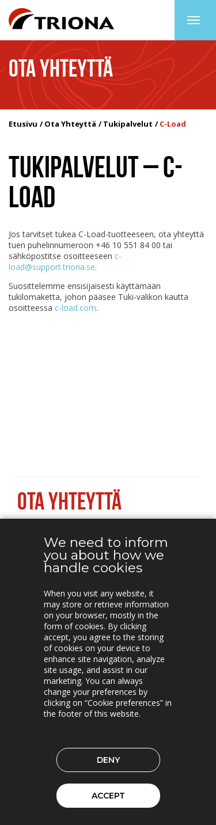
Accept (108, 795)
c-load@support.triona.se (65, 261)
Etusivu (23, 124)
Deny (108, 760)
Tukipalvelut (128, 124)
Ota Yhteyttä (70, 124)
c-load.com (75, 307)
